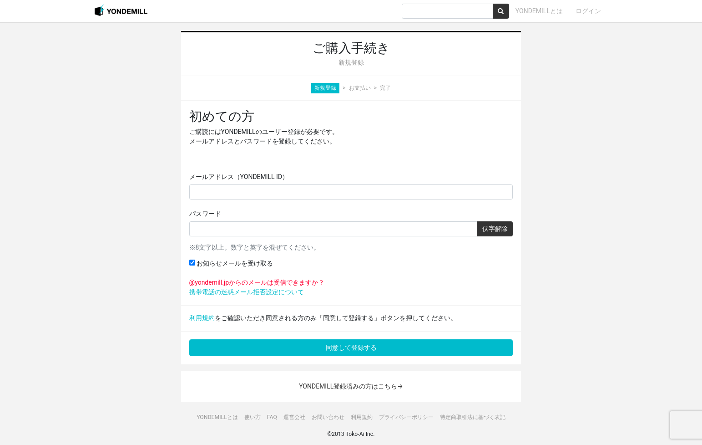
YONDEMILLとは (539, 11)
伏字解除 (495, 228)
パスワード (205, 213)
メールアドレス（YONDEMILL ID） (239, 176)
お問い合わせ (328, 417)
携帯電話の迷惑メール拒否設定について (246, 292)
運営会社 (294, 417)
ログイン (588, 11)
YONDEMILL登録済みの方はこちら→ (351, 386)
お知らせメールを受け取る (231, 263)
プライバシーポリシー (406, 417)
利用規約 (202, 318)
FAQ (272, 417)
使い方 (252, 417)
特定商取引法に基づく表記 (472, 417)
